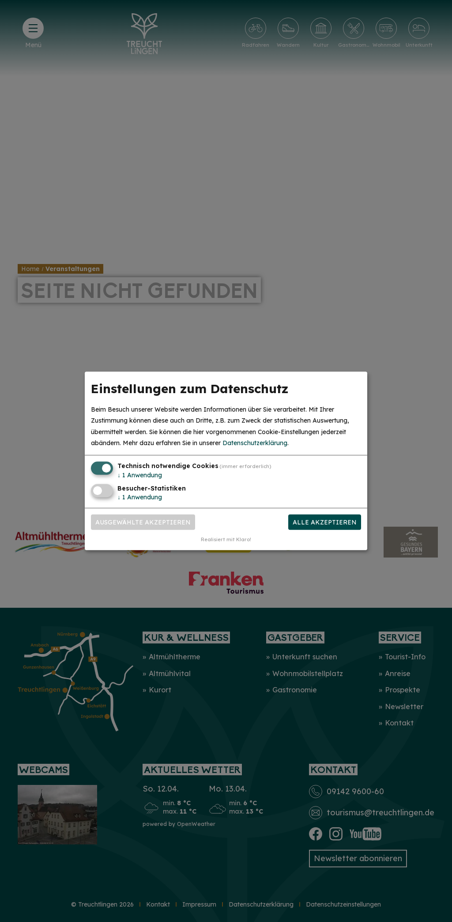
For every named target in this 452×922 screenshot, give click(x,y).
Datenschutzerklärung (254, 443)
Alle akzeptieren (325, 522)
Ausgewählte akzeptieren (143, 522)
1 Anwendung (139, 475)
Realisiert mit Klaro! (226, 540)
